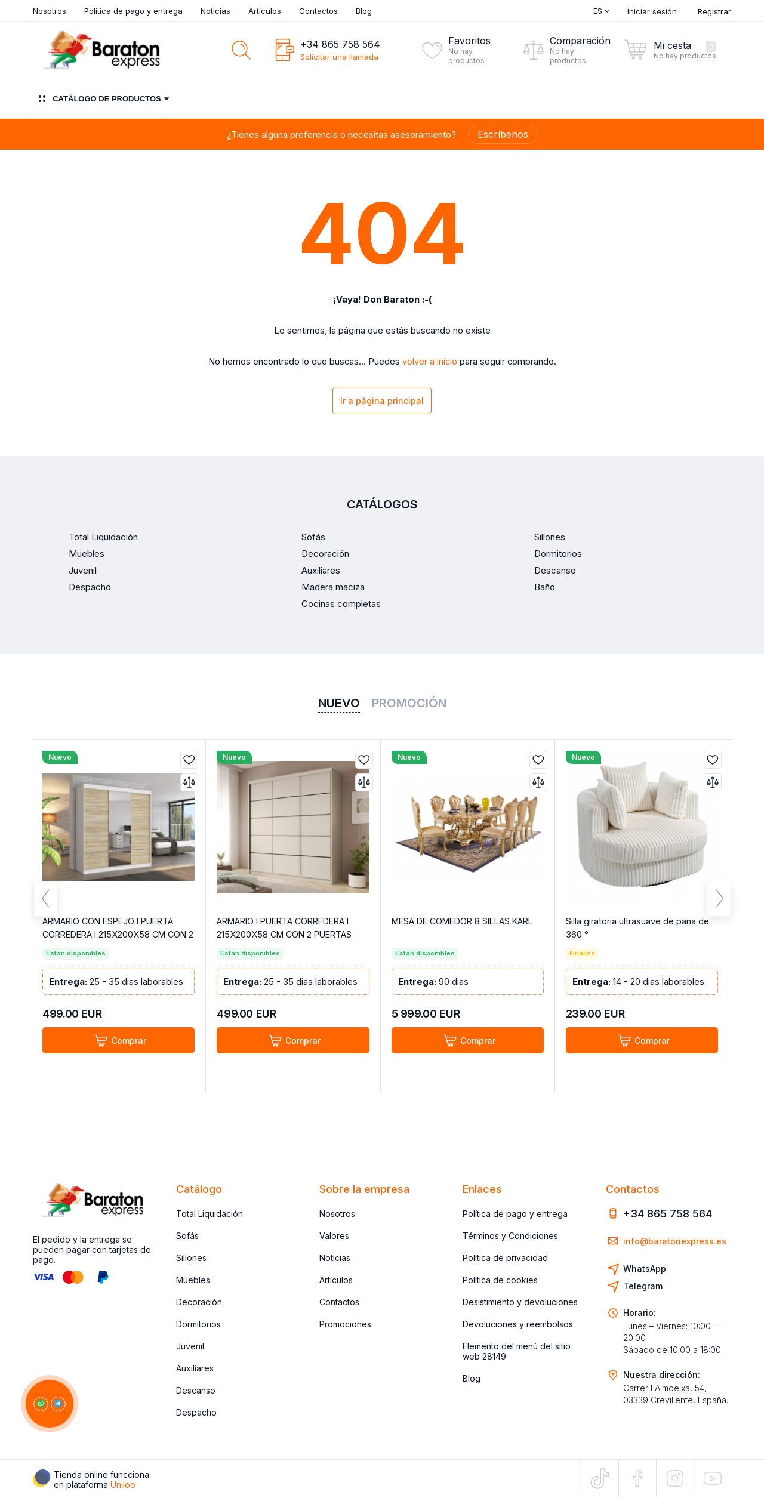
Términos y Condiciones (510, 1236)
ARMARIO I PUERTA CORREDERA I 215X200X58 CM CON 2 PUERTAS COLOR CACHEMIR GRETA (289, 937)
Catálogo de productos (101, 98)
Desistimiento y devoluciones (520, 1302)
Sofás (187, 1236)
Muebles (193, 1280)
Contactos (318, 11)
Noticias (215, 11)
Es (601, 11)
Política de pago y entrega (133, 11)
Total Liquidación (209, 1214)
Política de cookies (500, 1280)
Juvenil (190, 1346)
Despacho (196, 1412)
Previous (45, 905)
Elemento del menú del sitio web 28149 (517, 1351)
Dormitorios (198, 1324)
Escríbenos (503, 134)
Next (719, 905)
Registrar (714, 11)
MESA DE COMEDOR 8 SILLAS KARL (455, 930)
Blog (364, 11)
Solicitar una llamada (339, 56)
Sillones (191, 1258)
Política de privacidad (505, 1258)
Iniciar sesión (652, 11)
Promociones (345, 1324)
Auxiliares (195, 1368)
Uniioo (122, 1484)
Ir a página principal (382, 402)
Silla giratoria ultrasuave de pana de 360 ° (637, 930)
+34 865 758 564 (340, 44)
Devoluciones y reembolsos (518, 1324)
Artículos (264, 11)
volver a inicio (429, 361)
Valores (334, 1236)
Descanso (195, 1390)
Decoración (199, 1302)
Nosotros (49, 11)
